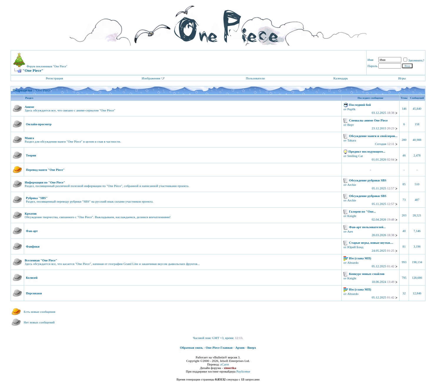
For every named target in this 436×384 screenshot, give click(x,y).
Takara (351, 140)
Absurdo (352, 262)
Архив (240, 347)
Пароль (372, 66)
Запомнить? (413, 60)
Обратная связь (191, 347)
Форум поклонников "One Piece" (47, 66)
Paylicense (243, 371)
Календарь (340, 78)
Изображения (151, 78)
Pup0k (351, 109)
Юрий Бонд (355, 247)
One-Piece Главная (219, 347)
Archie (351, 184)
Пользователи (255, 78)
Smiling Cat (355, 156)
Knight (351, 216)
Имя (370, 59)
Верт (350, 124)
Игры (402, 78)
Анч (350, 231)
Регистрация (54, 78)
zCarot (224, 364)
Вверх (251, 347)
